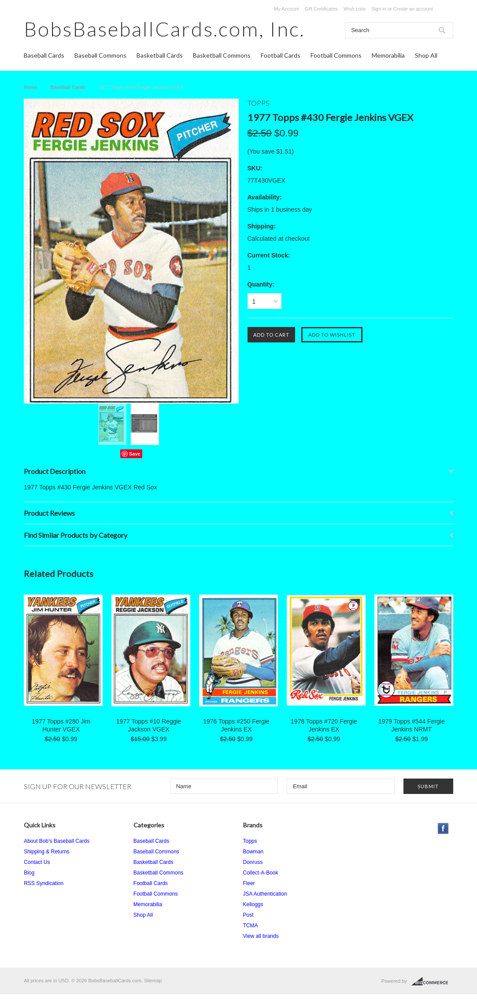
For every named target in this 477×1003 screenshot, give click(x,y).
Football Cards (280, 55)
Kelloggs (253, 904)
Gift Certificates (321, 8)
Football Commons (336, 55)
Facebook (443, 828)
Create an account (413, 8)
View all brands (261, 936)
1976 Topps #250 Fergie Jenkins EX (236, 725)
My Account (286, 8)
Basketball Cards (160, 55)
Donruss (253, 862)
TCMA (250, 925)
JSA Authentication (265, 894)
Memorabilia (388, 55)
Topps (250, 841)
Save (135, 453)
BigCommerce (432, 981)
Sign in (378, 8)
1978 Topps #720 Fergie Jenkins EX (324, 725)
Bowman (253, 852)
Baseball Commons (100, 55)
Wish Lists (355, 8)
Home (30, 87)
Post (248, 915)
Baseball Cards (44, 55)
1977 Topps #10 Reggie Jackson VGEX (148, 725)
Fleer (249, 883)
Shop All (426, 55)
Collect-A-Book (260, 873)
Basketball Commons (222, 55)
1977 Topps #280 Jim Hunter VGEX (61, 725)
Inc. (164, 29)
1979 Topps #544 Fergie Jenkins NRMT (411, 725)
